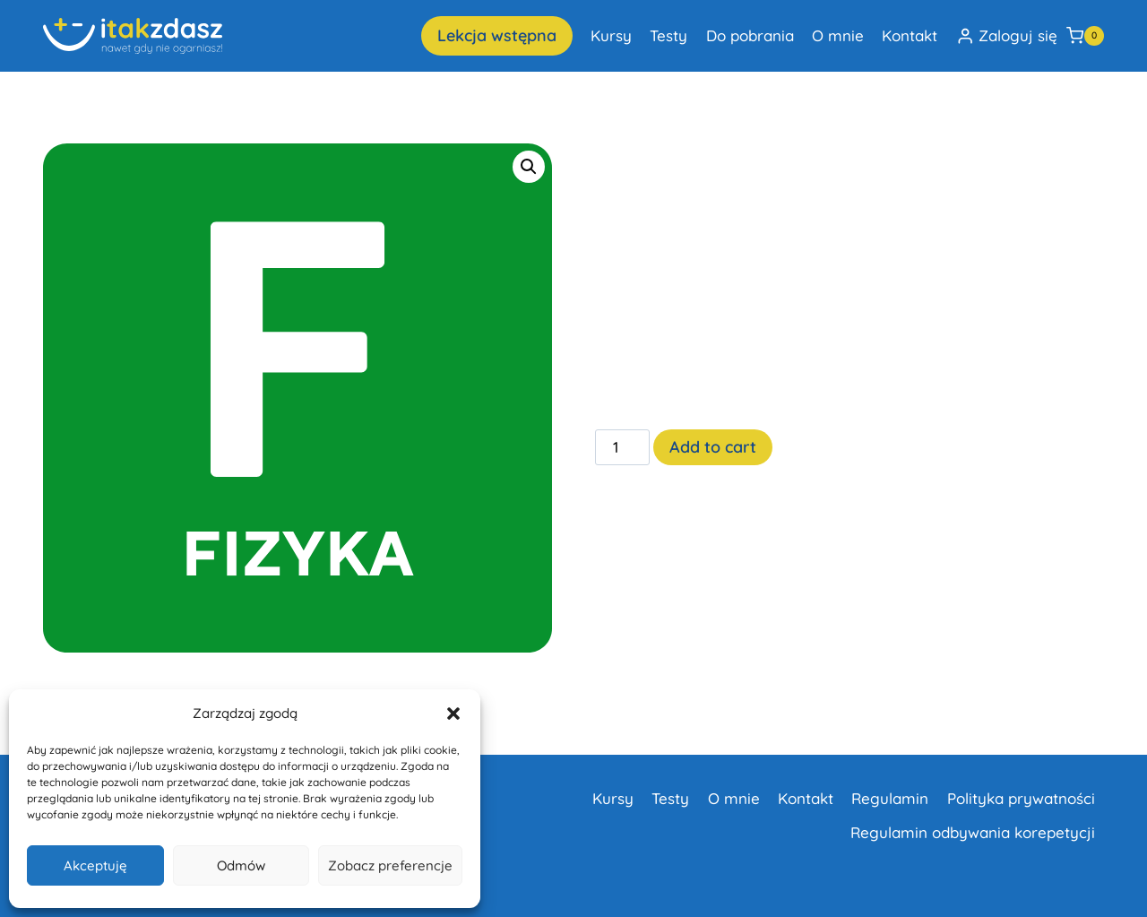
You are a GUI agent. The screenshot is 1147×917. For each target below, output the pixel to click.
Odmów (241, 865)
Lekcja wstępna (496, 35)
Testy (668, 35)
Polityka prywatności (1021, 798)
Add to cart (712, 447)
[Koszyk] (1085, 36)
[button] (453, 713)
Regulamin (889, 798)
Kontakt (909, 35)
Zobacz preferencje (390, 865)
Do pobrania (750, 35)
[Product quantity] (623, 447)
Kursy (611, 35)
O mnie (838, 35)
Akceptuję (95, 865)
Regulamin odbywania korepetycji (972, 832)
